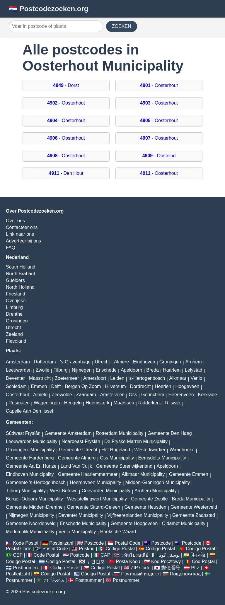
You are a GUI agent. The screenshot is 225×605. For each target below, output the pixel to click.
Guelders (15, 280)
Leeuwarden (19, 370)
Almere (121, 361)
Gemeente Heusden (145, 507)
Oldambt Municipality (184, 523)
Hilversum (115, 386)
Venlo (196, 378)
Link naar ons (20, 234)
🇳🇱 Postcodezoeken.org (48, 9)
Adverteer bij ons (23, 240)
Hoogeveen (187, 386)
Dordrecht (140, 386)
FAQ (10, 247)
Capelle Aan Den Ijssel (29, 411)
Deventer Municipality (80, 515)
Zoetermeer (67, 378)
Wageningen (47, 402)
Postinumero (26, 567)
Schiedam (16, 386)
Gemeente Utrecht (78, 449)
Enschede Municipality (83, 523)
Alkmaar (178, 378)
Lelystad (193, 370)
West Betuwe (64, 490)
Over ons (15, 220)
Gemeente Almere (77, 457)
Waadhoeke (182, 449)
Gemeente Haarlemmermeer (88, 474)
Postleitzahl (61, 543)
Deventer (15, 378)
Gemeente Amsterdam (68, 433)
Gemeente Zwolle (149, 498)
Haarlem (171, 370)
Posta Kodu (128, 561)
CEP (18, 555)
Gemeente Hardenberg (30, 457)
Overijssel (16, 300)
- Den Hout (66, 173)
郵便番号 (170, 567)
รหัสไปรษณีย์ (134, 555)
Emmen (39, 386)
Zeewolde (62, 394)
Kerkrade (207, 394)
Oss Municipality (117, 457)
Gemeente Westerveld (194, 507)
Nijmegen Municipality (31, 515)
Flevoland (16, 341)
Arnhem (193, 361)
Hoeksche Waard (118, 531)
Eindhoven (144, 361)
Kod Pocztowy (166, 561)
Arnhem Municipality (155, 490)
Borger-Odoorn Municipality (34, 498)
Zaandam (86, 394)
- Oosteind (159, 155)
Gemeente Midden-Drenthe (34, 507)
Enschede (106, 370)
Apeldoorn (131, 370)
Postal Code (127, 543)
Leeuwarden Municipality (31, 441)
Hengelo (73, 402)
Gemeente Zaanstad (193, 515)
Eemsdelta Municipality (162, 457)
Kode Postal (25, 543)
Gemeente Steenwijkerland (124, 466)
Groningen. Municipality (30, 449)
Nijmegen (82, 370)
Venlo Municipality (77, 531)
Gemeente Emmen (188, 474)
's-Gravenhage (75, 361)
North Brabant (20, 273)
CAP (105, 555)
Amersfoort (94, 378)
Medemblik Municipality (30, 531)
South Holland (20, 266)
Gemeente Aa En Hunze (31, 466)
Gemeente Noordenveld (31, 523)
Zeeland (14, 334)
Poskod (86, 548)
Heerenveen (181, 394)
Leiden (117, 378)
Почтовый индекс (140, 573)
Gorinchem (152, 394)
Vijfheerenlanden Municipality (137, 515)
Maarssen (124, 402)
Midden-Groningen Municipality (157, 482)
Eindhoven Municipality (30, 474)
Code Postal (46, 555)
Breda (152, 370)
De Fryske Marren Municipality (136, 441)
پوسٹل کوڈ (169, 555)
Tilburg (61, 370)
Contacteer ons (22, 227)
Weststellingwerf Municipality (97, 498)
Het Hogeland (115, 449)
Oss (133, 394)
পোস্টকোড (53, 580)
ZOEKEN (121, 26)
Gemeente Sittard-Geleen (93, 507)
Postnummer (19, 580)
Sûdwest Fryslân (23, 433)
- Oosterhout (159, 85)
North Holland (20, 287)
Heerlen (163, 386)
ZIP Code (140, 567)
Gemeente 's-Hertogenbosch (36, 482)
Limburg (14, 307)
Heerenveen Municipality (95, 482)
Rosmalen (19, 402)
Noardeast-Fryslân (81, 441)
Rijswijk (173, 402)
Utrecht (13, 327)
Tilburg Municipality (26, 490)
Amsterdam (18, 361)
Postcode (94, 543)
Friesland (15, 293)
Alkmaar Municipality (143, 474)
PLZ (195, 567)
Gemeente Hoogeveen (134, 523)
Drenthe (14, 314)
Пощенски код (185, 573)
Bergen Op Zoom (83, 386)
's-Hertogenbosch (147, 378)
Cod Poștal (203, 561)
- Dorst (66, 85)
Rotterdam (45, 361)
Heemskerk (98, 402)
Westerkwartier (149, 449)
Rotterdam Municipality (120, 433)
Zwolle (42, 370)
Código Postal (120, 548)
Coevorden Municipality (106, 490)
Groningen (17, 320)
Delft (56, 386)
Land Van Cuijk (76, 466)
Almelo (40, 394)
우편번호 (95, 561)
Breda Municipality (191, 498)
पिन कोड (197, 555)
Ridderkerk (149, 402)
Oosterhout (17, 394)
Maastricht (40, 378)
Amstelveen (112, 394)
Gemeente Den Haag (170, 433)
